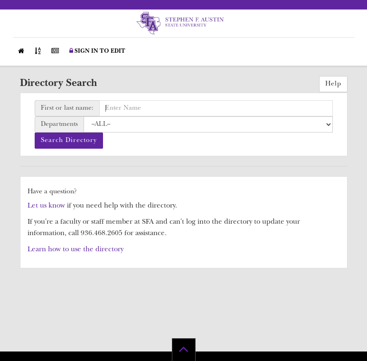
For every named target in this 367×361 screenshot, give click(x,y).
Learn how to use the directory (75, 250)
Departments (59, 124)
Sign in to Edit (97, 51)
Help (333, 84)
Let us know (46, 206)
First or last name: (67, 108)
